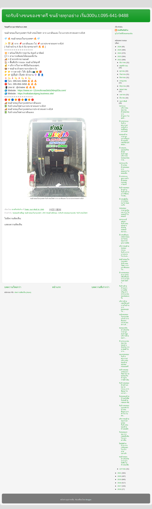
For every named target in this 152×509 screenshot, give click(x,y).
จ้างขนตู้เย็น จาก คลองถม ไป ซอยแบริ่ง (124, 202)
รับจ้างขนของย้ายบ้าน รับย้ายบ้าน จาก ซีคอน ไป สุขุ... (124, 192)
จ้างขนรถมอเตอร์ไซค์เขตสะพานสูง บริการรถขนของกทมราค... (124, 154)
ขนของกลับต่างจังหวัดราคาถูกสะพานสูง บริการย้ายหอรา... (124, 333)
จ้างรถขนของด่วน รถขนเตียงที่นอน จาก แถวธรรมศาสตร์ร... (124, 278)
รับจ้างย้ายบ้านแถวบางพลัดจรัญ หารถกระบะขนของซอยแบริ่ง (124, 292)
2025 (120, 50)
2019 (120, 479)
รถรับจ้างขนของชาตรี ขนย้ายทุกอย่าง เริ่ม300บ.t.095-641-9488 (67, 15)
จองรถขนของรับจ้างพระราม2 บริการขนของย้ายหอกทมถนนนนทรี (124, 360)
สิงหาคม (122, 77)
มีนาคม (122, 98)
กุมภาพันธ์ (123, 101)
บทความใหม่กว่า (12, 287)
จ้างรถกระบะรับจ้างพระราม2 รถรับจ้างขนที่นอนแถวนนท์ (124, 126)
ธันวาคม (122, 62)
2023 (120, 56)
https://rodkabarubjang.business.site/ (36, 93)
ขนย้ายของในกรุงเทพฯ (33, 213)
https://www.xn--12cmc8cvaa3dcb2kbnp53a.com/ (42, 90)
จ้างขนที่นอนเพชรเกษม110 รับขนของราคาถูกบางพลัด (124, 239)
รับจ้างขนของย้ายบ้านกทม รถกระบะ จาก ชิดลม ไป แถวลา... (124, 388)
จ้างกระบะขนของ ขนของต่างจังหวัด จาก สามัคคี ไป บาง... (124, 346)
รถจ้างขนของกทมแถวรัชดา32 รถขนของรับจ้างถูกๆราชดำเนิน (124, 375)
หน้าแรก (56, 287)
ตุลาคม (122, 71)
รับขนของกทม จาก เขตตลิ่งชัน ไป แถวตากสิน (124, 436)
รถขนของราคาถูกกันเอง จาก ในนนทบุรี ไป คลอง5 (124, 212)
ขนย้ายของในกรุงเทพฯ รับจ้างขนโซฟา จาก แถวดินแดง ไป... (124, 264)
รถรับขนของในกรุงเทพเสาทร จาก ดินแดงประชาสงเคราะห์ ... (124, 319)
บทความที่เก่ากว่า (100, 287)
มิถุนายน (122, 86)
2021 (120, 473)
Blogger (88, 500)
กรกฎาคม (123, 81)
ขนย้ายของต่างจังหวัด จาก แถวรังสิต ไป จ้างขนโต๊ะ (124, 461)
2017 (120, 486)
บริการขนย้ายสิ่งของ (49, 213)
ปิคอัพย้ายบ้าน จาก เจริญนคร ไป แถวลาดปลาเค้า (123, 448)
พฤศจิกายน (123, 66)
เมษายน (122, 95)
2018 (120, 483)
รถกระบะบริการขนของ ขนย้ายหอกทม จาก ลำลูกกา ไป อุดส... (124, 112)
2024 (120, 53)
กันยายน (122, 74)
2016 (120, 489)
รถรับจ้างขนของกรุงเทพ (67, 213)
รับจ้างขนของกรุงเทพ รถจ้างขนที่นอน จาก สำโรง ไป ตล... (124, 411)
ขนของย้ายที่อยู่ (18, 213)
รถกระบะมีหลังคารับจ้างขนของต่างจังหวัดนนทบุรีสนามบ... (123, 225)
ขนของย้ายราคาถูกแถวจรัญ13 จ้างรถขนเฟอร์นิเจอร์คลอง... (124, 139)
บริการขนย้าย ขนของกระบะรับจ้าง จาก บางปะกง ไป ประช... (124, 251)
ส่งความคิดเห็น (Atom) (23, 292)
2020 (120, 476)
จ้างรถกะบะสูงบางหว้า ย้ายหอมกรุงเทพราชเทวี (124, 180)
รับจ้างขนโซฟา (82, 213)
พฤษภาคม (123, 89)
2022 (120, 60)
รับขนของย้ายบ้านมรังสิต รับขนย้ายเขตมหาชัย (124, 399)
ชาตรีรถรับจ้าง (122, 30)
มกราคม (122, 469)
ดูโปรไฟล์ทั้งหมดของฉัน (123, 33)
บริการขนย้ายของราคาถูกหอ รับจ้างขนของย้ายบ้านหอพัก (124, 424)
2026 (120, 47)
